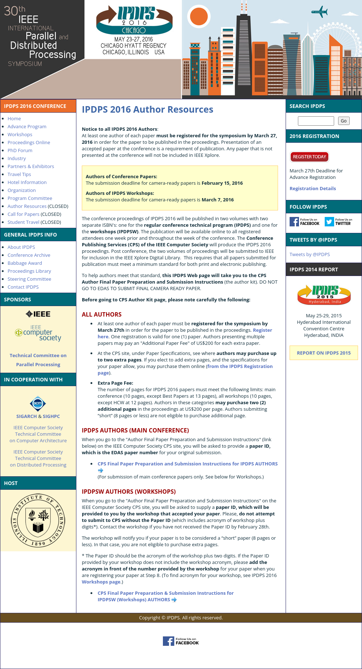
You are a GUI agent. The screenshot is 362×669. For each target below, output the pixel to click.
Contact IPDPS (23, 287)
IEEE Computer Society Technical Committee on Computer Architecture (38, 434)
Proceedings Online (29, 142)
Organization (22, 190)
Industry (17, 158)
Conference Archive (29, 255)
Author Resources (27, 206)
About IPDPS (21, 247)
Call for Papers (23, 214)
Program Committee (30, 198)
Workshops (20, 134)
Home (14, 118)
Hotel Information (27, 182)
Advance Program (27, 126)
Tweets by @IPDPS (310, 254)
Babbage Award (25, 263)
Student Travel (23, 222)
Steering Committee (29, 279)
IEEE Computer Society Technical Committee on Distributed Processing (38, 458)
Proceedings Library (29, 271)
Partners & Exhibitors (31, 166)
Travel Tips (19, 174)
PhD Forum (20, 150)
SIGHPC (51, 416)
